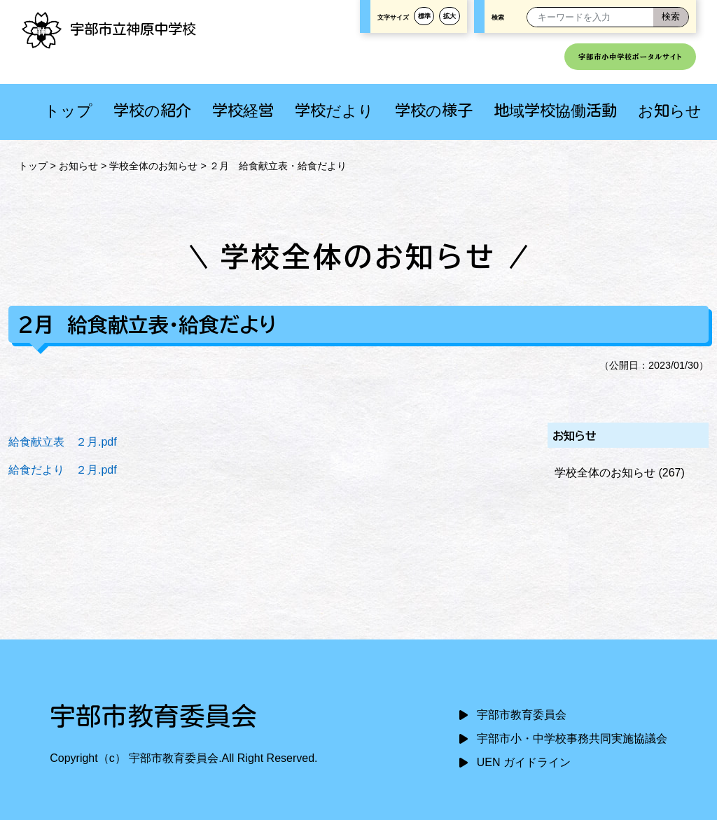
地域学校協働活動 (555, 110)
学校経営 (243, 110)
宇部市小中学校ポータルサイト (630, 56)
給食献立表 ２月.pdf (62, 442)
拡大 (449, 16)
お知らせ (670, 110)
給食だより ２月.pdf (62, 470)
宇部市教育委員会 (521, 715)
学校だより (334, 110)
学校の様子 (434, 110)
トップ (68, 110)
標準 (424, 16)
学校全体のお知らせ (153, 165)
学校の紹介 (152, 110)
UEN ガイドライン (524, 762)
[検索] (670, 17)
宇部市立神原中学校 (108, 29)
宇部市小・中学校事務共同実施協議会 (572, 738)
